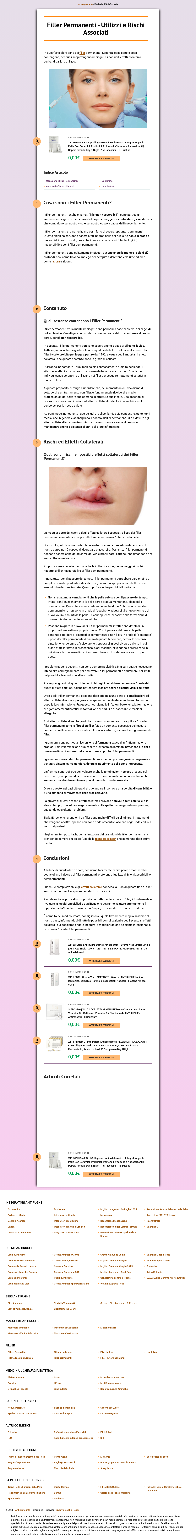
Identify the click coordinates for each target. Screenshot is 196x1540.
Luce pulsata (60, 1389)
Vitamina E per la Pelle (158, 1260)
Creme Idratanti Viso (19, 1283)
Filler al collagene (63, 1352)
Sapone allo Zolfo (109, 1407)
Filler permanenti (63, 1357)
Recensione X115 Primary (161, 1215)
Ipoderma (59, 1498)
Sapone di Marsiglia (64, 1407)
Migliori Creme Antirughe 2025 (116, 1266)
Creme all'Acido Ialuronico (21, 1260)
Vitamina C (152, 1226)
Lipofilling (152, 1352)
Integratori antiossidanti (66, 1232)
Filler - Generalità (16, 1352)
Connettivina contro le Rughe (115, 1277)
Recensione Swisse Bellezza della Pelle (167, 1209)
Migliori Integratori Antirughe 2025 (118, 1209)
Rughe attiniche (16, 1468)
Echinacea (59, 1209)
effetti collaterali (91, 887)
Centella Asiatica (16, 1220)
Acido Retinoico (155, 1272)
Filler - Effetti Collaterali (112, 1357)
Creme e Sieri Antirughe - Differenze (119, 1303)
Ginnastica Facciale (18, 1389)
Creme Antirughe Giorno (66, 1254)
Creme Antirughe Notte (66, 1260)
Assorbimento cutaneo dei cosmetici (73, 1438)
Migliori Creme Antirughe (113, 1260)
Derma (57, 1492)
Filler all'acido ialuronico (20, 1357)
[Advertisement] (98, 1112)
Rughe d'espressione (19, 1462)
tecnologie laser (105, 838)
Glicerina (12, 1432)
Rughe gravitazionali (64, 1462)
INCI (10, 1438)
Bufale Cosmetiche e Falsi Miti (70, 1432)
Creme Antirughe (16, 1254)
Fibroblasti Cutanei (110, 1487)
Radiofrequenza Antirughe (114, 1389)
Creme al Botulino (63, 1266)
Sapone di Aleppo (63, 1413)
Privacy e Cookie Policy (67, 1510)
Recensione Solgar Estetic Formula (118, 1226)
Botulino (12, 1383)
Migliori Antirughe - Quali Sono (116, 1272)
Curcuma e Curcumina (19, 1232)
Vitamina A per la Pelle (112, 1283)
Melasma (105, 1456)
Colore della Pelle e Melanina (115, 1492)
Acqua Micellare (16, 1407)
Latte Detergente (109, 1413)
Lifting (57, 1383)
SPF (102, 1438)
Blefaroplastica (16, 1377)
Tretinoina (152, 1266)
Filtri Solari (106, 1432)
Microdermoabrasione (112, 1377)
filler (82, 52)
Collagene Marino (17, 1215)
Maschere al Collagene (66, 1327)
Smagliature (106, 1468)
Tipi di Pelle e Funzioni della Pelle (25, 1487)
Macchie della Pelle (64, 1468)
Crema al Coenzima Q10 (66, 1272)
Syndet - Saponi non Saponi (22, 1413)
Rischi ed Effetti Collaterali (60, 186)
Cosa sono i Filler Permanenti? (62, 180)
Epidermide (14, 1498)
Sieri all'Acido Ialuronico (20, 1308)
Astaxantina (14, 1209)
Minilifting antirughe (110, 1383)
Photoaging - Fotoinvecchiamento (118, 1462)
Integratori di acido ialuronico (69, 1226)
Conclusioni (108, 186)
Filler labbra (106, 1352)
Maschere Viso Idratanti (66, 1333)
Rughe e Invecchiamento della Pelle (26, 1456)
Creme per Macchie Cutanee (22, 1272)
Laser (57, 1377)
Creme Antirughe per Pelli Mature (71, 1283)
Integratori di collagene (66, 1220)
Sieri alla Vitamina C (64, 1303)
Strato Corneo (61, 1487)
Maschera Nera (108, 1327)
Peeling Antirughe (63, 1277)
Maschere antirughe (18, 1327)
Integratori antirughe (65, 1215)
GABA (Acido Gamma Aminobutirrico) (166, 1277)
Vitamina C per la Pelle (158, 1254)
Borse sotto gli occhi (157, 1456)
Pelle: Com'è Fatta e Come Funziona (26, 1492)
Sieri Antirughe (15, 1303)
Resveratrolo (153, 1220)
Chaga (11, 1226)
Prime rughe (60, 1456)
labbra (56, 261)
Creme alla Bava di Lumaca (22, 1266)
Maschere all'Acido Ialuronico (23, 1333)
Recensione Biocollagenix (113, 1220)
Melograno (106, 1215)
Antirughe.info (85, 4)
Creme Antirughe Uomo (112, 1254)
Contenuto (107, 180)
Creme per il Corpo (18, 1277)
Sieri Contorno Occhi (65, 1308)
